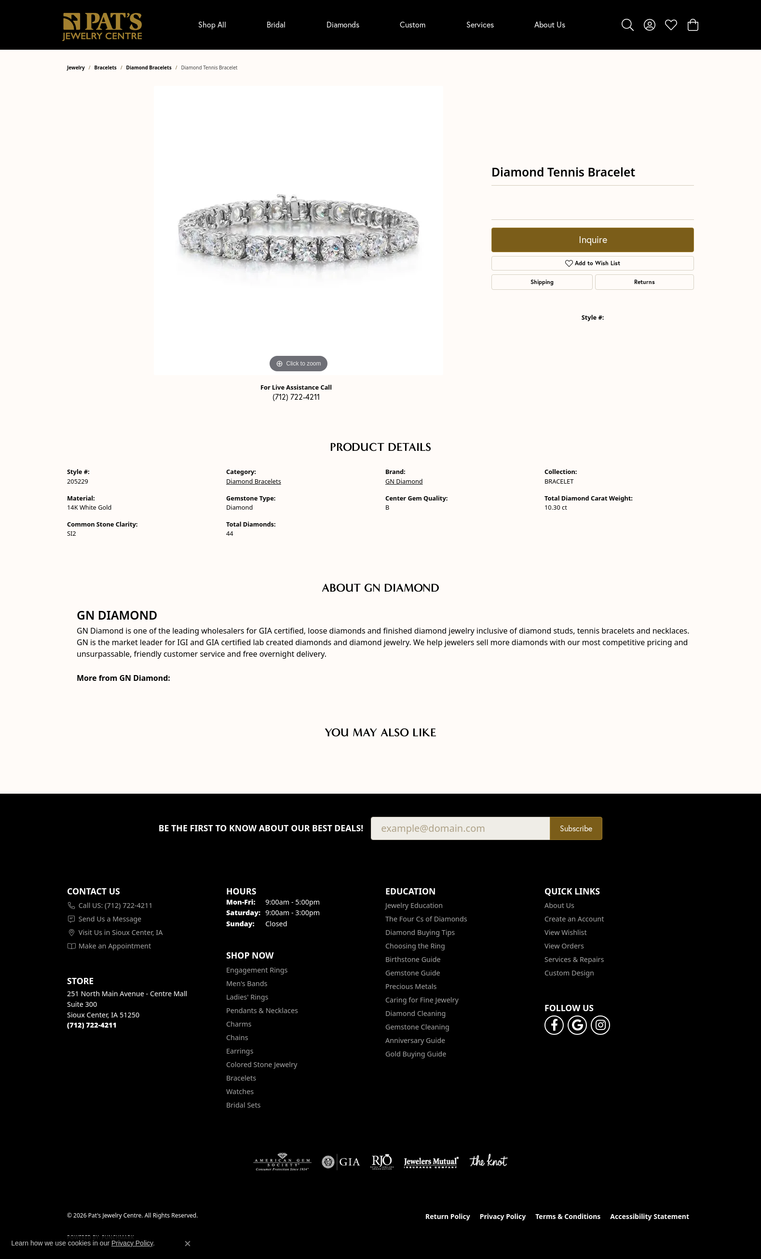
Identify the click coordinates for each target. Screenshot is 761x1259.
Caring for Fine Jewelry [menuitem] (422, 999)
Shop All (212, 24)
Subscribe (576, 828)
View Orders (564, 945)
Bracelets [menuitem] (241, 1078)
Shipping (542, 281)
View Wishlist (565, 932)
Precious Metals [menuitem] (410, 986)
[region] (298, 230)
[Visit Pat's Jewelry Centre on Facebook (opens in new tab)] (554, 1025)
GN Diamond (404, 481)
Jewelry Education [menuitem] (414, 905)
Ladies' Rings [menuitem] (247, 997)
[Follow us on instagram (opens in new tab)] (600, 1025)
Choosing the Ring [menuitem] (415, 945)
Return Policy (447, 1216)
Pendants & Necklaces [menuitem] (262, 1010)
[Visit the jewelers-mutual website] (431, 1162)
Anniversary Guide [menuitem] (415, 1040)
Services (480, 24)
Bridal (276, 24)
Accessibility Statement (649, 1216)
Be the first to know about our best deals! (261, 828)
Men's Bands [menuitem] (246, 983)
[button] (628, 24)
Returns (644, 281)
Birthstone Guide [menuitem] (413, 959)
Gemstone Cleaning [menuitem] (417, 1026)
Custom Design (569, 972)
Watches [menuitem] (240, 1091)
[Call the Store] (92, 1024)
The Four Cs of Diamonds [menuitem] (426, 918)
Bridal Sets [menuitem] (243, 1105)
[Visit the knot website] (488, 1162)
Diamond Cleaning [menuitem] (415, 1013)
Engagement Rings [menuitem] (257, 970)
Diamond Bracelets (149, 67)
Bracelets (106, 67)
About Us (549, 24)
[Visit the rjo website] (382, 1162)
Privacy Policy (503, 1216)
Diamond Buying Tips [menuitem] (420, 932)
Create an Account (574, 918)
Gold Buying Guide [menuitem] (415, 1053)
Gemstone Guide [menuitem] (412, 972)
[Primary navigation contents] (382, 25)
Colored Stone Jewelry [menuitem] (261, 1064)
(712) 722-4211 (296, 397)
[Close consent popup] (187, 1243)
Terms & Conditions (567, 1216)
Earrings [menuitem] (239, 1051)
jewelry (76, 67)
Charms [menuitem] (238, 1024)
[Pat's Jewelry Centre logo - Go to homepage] (102, 25)
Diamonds (342, 24)
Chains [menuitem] (237, 1037)
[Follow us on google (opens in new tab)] (577, 1025)
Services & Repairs (574, 959)
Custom (412, 24)
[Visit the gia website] (341, 1162)
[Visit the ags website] (282, 1162)
